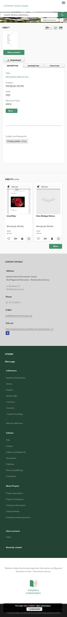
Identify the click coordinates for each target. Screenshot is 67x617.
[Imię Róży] (19, 199)
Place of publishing (14, 470)
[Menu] (63, 2)
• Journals (10, 408)
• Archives (10, 402)
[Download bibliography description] (15, 239)
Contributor (11, 476)
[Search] (62, 14)
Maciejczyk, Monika (15, 85)
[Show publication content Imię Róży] (22, 239)
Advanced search (49, 20)
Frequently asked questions (18, 517)
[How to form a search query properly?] (61, 20)
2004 (8, 95)
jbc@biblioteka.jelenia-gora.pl (19, 315)
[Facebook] (7, 333)
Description (11, 458)
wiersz (9, 104)
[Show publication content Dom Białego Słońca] (51, 239)
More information (43, 606)
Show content (13, 52)
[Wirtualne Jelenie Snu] (10, 40)
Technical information (16, 505)
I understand (34, 609)
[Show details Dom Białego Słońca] (58, 239)
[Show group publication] (19, 187)
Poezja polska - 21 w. (16, 141)
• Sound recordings (14, 414)
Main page (10, 361)
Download (13, 60)
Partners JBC (11, 395)
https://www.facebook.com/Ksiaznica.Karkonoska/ (30, 329)
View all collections (14, 423)
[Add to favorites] (55, 28)
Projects (9, 389)
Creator (9, 446)
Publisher (10, 464)
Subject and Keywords (16, 452)
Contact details (12, 511)
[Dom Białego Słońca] (48, 199)
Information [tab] (33, 66)
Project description (14, 493)
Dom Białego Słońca (45, 216)
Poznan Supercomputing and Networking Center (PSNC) (33, 612)
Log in (8, 537)
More (55, 246)
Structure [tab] (54, 66)
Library (9, 383)
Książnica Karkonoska (15, 377)
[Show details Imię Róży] (28, 239)
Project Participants (14, 499)
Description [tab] (12, 66)
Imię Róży (11, 216)
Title (8, 440)
